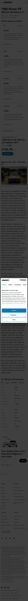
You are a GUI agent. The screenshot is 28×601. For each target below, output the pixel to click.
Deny (14, 319)
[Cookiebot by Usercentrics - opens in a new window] (20, 280)
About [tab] (24, 284)
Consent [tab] (4, 284)
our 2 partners (10, 292)
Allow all (14, 310)
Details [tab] (10, 284)
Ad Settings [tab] (17, 284)
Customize (14, 315)
